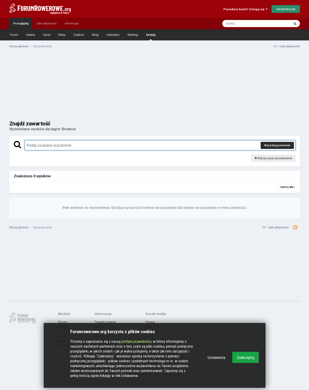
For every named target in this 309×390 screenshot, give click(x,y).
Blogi (95, 34)
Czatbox (78, 34)
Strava (150, 322)
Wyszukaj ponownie (277, 145)
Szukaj (150, 36)
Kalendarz (113, 34)
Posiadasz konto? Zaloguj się (245, 9)
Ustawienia (216, 357)
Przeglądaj (20, 23)
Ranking (133, 34)
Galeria (30, 34)
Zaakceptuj (245, 357)
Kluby (61, 34)
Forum (14, 34)
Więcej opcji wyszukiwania (273, 158)
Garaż (46, 34)
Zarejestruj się (285, 9)
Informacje (72, 23)
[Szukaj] (245, 23)
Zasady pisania (105, 322)
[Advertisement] (154, 86)
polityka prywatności (136, 341)
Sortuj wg (287, 187)
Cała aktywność (46, 23)
